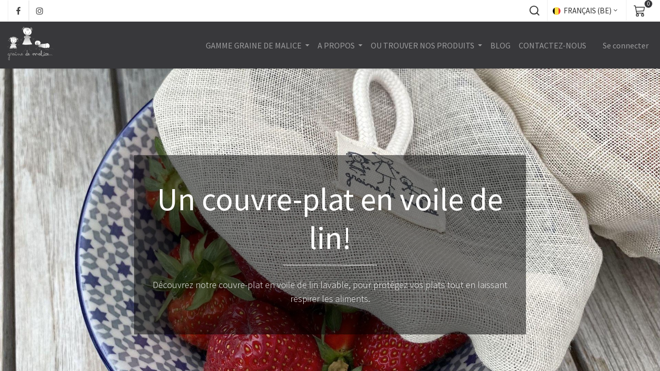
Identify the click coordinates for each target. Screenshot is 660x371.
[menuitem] (500, 45)
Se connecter (625, 45)
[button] (534, 11)
